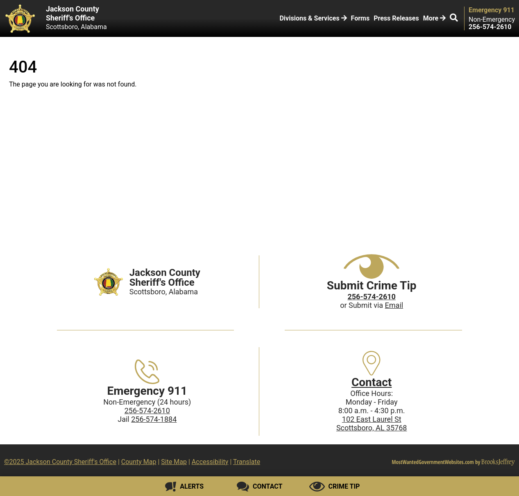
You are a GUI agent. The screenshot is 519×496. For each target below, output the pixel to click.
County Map (138, 462)
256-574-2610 (147, 410)
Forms (360, 18)
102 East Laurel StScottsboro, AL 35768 (371, 423)
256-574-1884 (154, 419)
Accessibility (210, 462)
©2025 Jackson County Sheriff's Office (60, 462)
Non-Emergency (492, 19)
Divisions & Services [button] (313, 18)
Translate (246, 462)
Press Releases (396, 18)
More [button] (434, 18)
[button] (454, 18)
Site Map (174, 462)
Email (394, 305)
